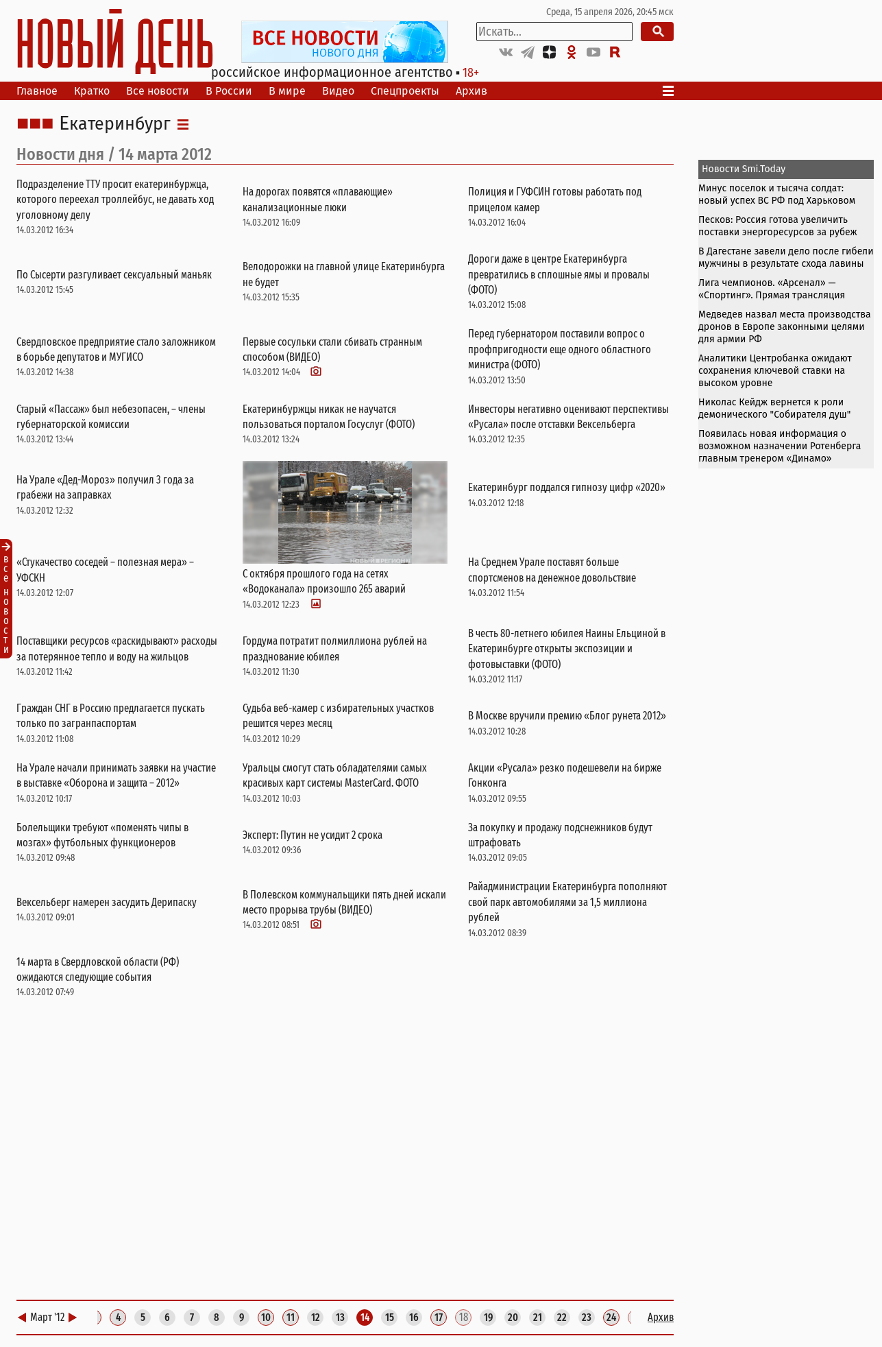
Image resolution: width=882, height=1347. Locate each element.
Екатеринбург (115, 124)
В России (229, 90)
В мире (287, 90)
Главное (37, 90)
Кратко (92, 90)
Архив (471, 90)
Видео (338, 90)
